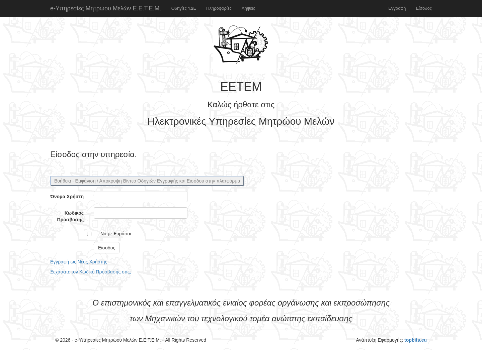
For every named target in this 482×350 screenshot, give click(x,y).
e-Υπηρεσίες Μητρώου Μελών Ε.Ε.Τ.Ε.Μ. (105, 8)
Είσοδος (424, 8)
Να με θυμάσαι (115, 233)
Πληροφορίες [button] (219, 8)
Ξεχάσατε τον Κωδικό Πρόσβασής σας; (90, 271)
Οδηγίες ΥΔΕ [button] (183, 8)
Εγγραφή (397, 8)
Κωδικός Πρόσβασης (70, 216)
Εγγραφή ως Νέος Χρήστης (78, 261)
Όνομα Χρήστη (67, 196)
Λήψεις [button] (248, 8)
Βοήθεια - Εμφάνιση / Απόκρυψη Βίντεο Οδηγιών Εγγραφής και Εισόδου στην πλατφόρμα (147, 181)
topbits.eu (415, 340)
